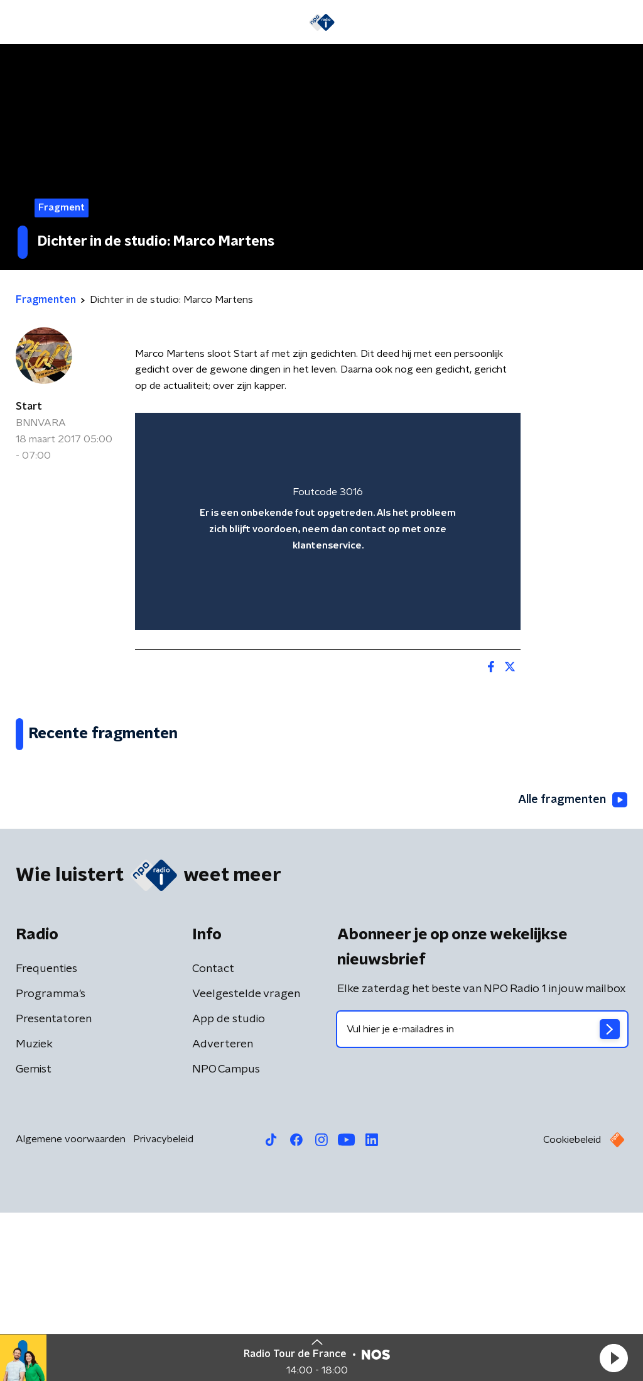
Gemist (33, 1237)
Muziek (34, 1212)
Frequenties (46, 1137)
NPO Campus (226, 1237)
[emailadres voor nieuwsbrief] (482, 1197)
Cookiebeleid (572, 1308)
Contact (213, 1137)
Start (29, 406)
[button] (613, 1358)
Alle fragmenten (572, 968)
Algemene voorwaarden (71, 1307)
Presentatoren (54, 1187)
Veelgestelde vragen (246, 1162)
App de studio (228, 1187)
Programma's (50, 1162)
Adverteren (222, 1212)
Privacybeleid (163, 1307)
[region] (328, 521)
